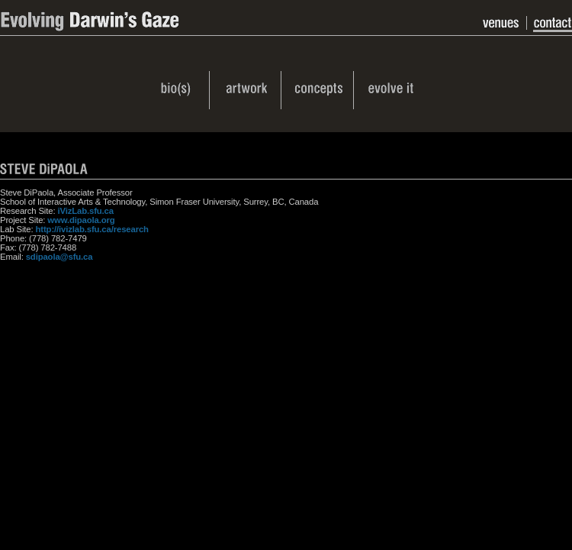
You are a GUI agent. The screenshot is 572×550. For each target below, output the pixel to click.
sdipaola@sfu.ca (59, 256)
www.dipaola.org (80, 220)
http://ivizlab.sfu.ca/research (92, 229)
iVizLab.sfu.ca (85, 210)
